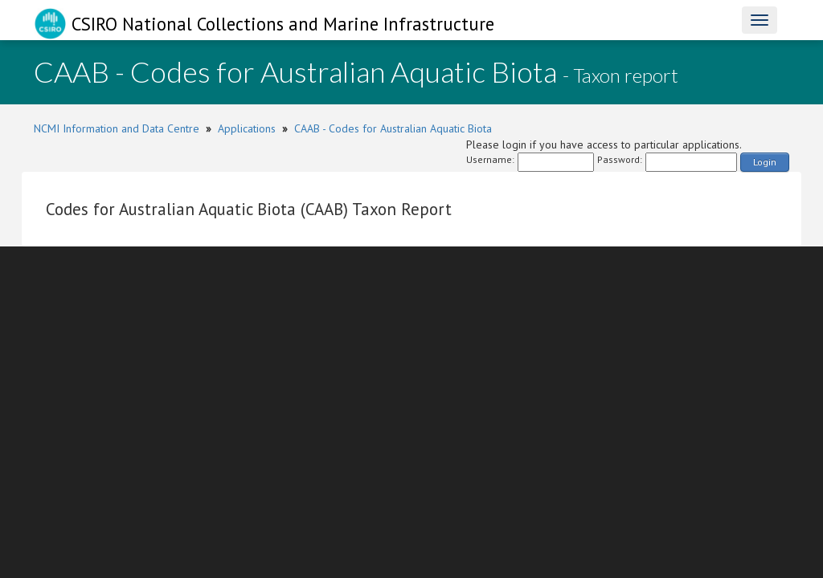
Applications (247, 128)
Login (764, 162)
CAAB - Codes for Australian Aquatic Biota (393, 128)
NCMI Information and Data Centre (116, 128)
